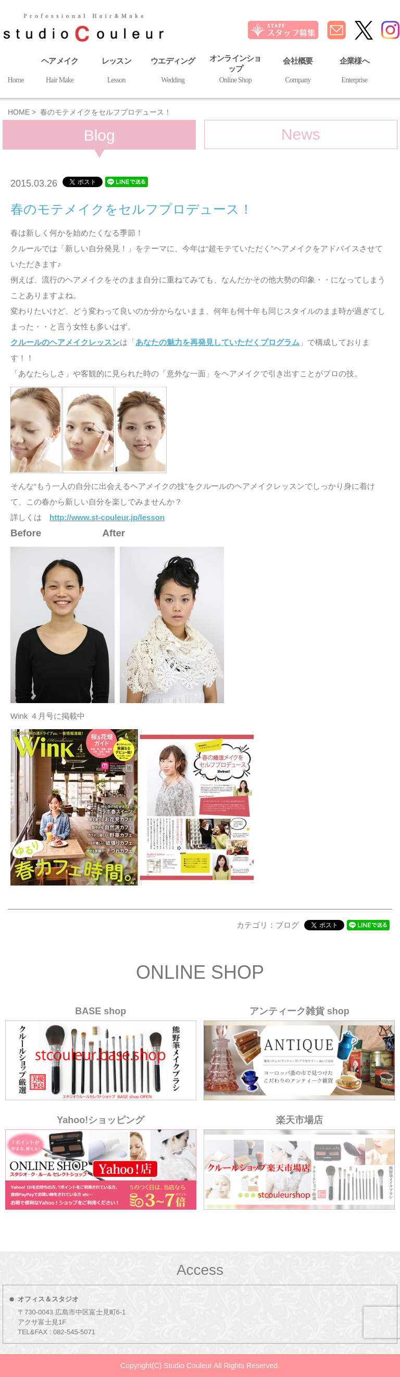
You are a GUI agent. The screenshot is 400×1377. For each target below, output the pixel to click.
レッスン (117, 72)
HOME (19, 112)
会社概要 (298, 72)
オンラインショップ (236, 70)
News (300, 134)
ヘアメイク (60, 72)
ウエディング (173, 72)
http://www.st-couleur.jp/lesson (107, 517)
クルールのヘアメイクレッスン (65, 342)
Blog (99, 135)
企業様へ (355, 72)
